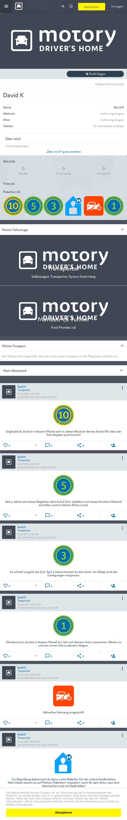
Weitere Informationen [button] (19, 804)
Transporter (23, 389)
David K (21, 386)
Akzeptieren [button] (63, 812)
